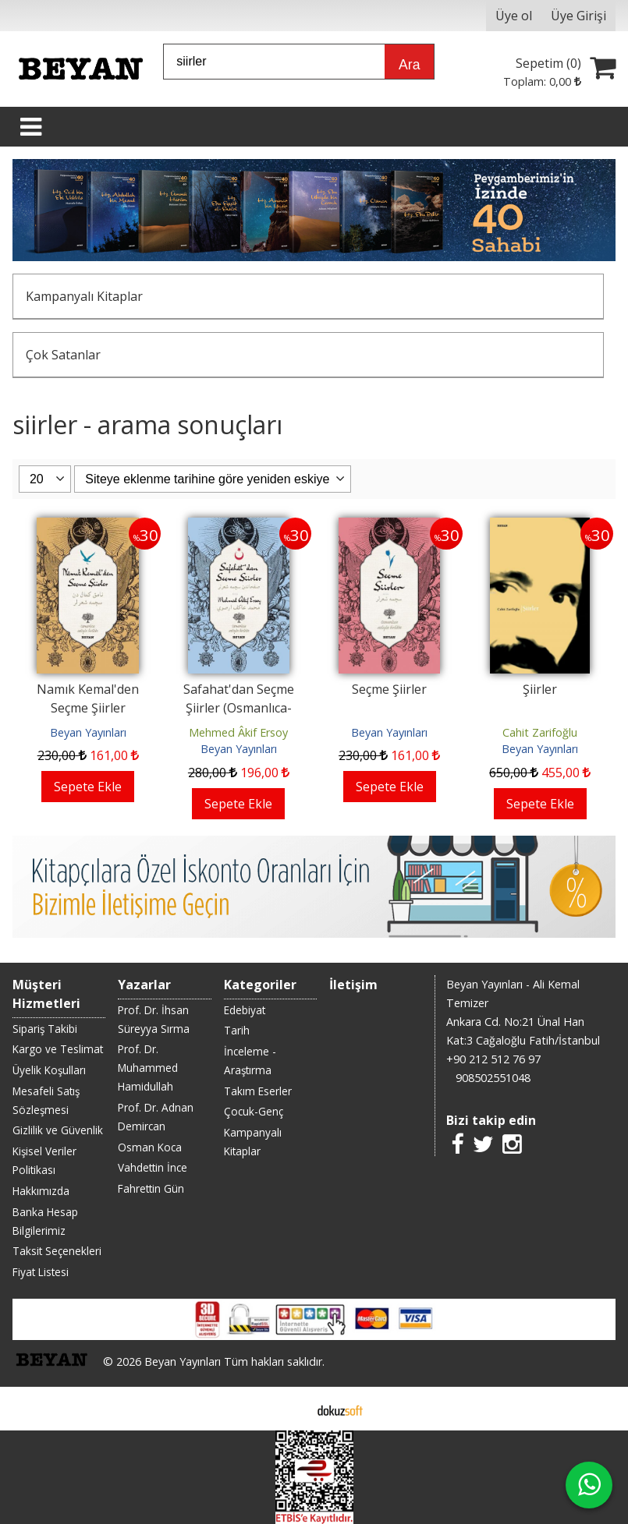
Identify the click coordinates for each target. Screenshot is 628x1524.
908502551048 (493, 1077)
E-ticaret (289, 1408)
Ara (409, 64)
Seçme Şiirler (389, 689)
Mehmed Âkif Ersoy (238, 732)
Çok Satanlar (63, 354)
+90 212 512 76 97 (493, 1059)
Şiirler (540, 689)
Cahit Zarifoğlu (539, 732)
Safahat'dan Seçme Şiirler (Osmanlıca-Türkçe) (238, 708)
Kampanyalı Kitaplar (84, 296)
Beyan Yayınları (88, 732)
